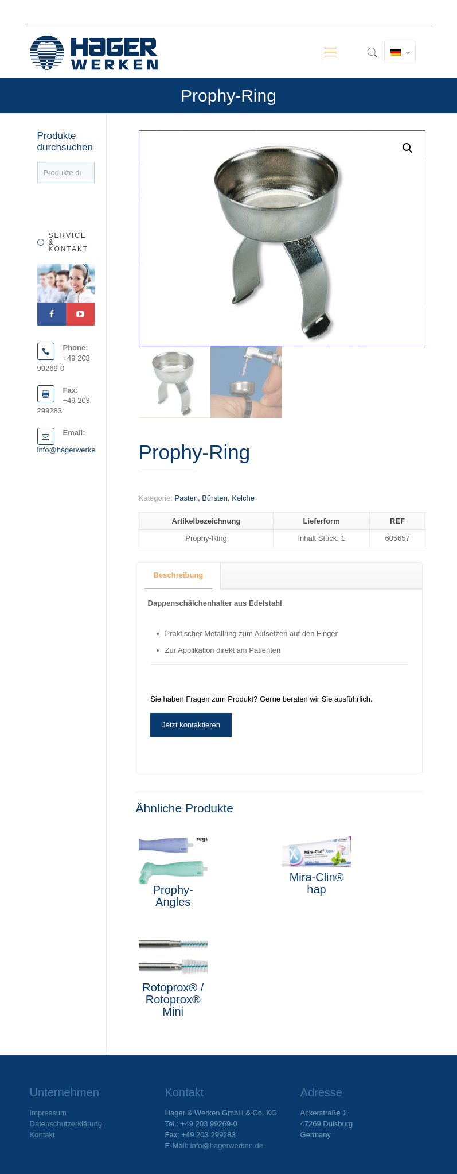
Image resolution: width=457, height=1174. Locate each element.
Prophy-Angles (173, 896)
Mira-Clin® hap (317, 883)
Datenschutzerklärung (66, 1123)
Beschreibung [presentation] (179, 575)
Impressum (48, 1113)
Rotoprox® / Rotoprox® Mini (173, 999)
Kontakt (42, 1134)
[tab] (178, 575)
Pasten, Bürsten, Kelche (214, 498)
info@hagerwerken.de (73, 449)
